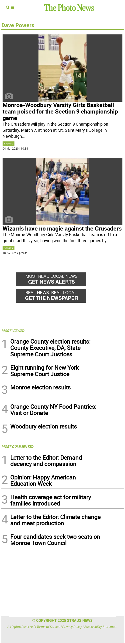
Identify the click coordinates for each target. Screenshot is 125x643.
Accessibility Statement (101, 626)
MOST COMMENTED (17, 446)
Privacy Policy (72, 626)
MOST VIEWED (12, 330)
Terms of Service (48, 626)
